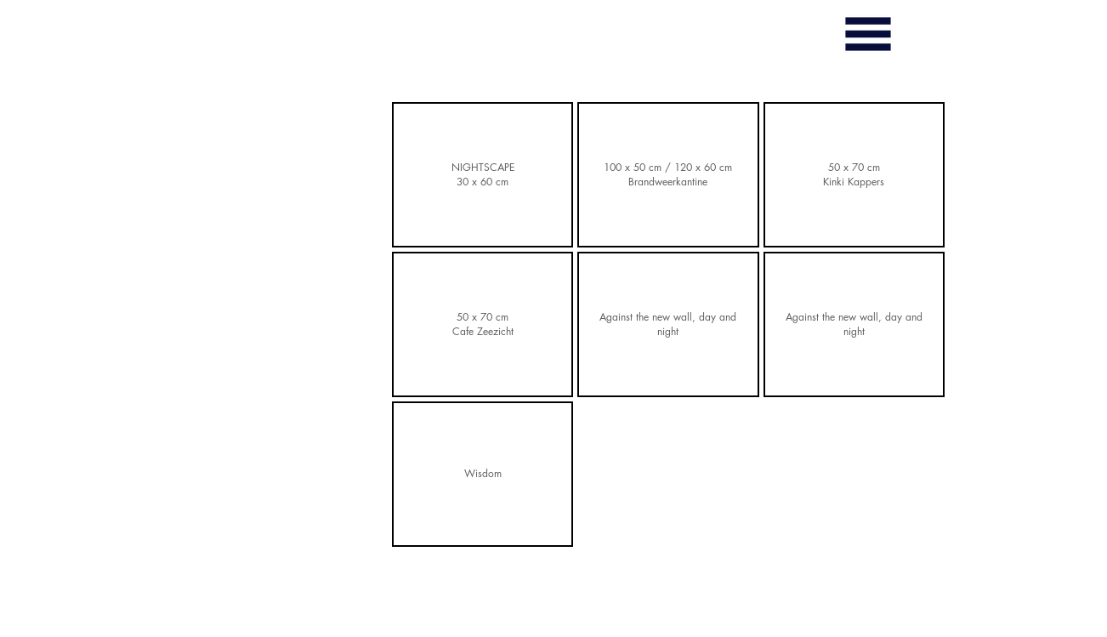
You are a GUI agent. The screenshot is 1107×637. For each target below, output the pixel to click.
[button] (868, 34)
